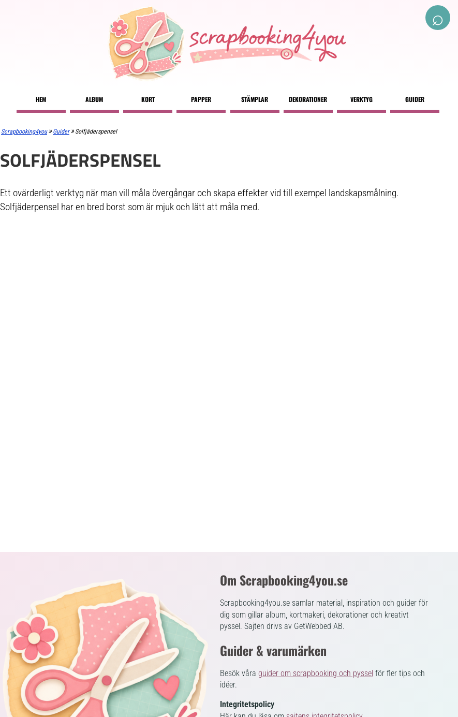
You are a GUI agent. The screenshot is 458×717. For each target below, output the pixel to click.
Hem (41, 99)
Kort (148, 99)
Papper (201, 99)
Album (94, 99)
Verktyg (361, 99)
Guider (414, 99)
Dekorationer (308, 99)
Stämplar (254, 99)
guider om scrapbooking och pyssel (315, 673)
